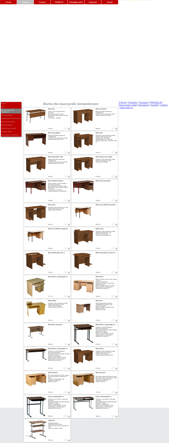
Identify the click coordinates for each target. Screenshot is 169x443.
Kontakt (155, 105)
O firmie (123, 102)
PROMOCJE (156, 102)
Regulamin (143, 105)
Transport (143, 102)
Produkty (132, 102)
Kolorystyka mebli (128, 105)
